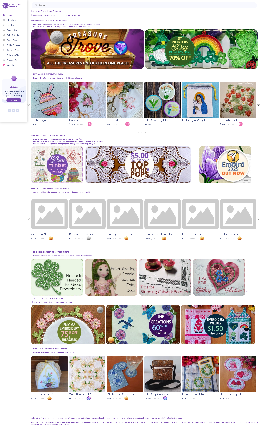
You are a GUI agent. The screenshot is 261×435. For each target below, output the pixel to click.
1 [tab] (138, 133)
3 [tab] (145, 133)
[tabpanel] (49, 105)
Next (258, 105)
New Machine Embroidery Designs (48, 74)
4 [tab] (149, 133)
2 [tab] (142, 133)
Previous (28, 105)
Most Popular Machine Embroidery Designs (52, 188)
